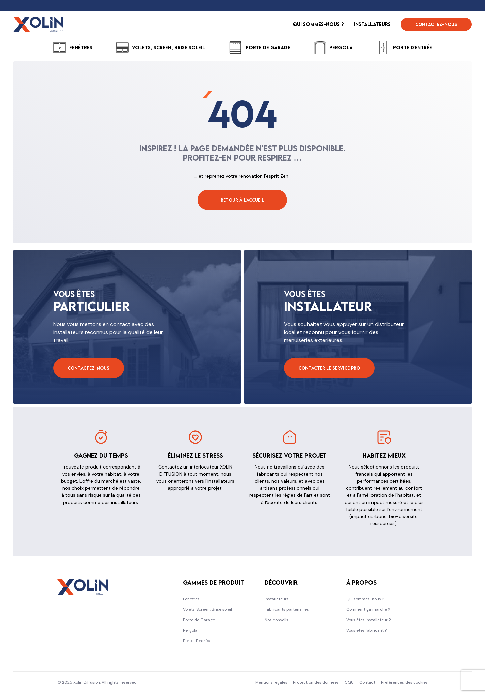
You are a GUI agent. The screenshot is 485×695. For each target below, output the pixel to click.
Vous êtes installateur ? (368, 620)
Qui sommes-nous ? (365, 599)
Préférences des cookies (404, 682)
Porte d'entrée (196, 640)
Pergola (190, 630)
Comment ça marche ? (368, 609)
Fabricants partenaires (287, 609)
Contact (367, 682)
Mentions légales (271, 682)
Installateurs (277, 599)
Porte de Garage (199, 620)
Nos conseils (276, 620)
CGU (349, 682)
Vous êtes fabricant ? (366, 630)
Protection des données (316, 682)
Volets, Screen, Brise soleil (207, 609)
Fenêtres (191, 599)
